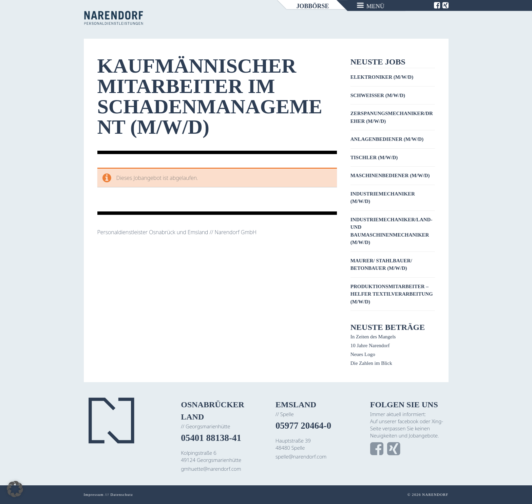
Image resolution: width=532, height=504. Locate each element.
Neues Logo (362, 354)
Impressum (94, 494)
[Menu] (371, 5)
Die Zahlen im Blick (371, 363)
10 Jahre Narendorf (370, 345)
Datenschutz (121, 494)
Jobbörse (313, 6)
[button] (15, 489)
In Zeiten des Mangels (373, 336)
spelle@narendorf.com (301, 456)
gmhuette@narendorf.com (211, 468)
